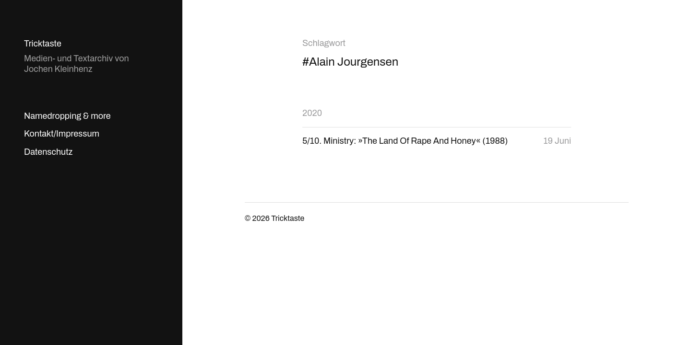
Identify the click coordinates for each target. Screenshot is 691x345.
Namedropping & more (67, 116)
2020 (312, 113)
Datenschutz (48, 152)
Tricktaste (42, 43)
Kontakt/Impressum (61, 133)
